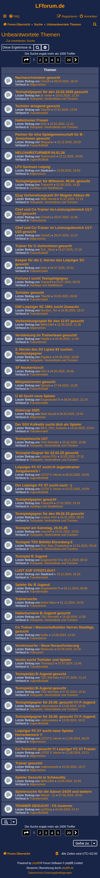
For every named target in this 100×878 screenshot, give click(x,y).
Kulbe (44, 635)
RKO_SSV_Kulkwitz (54, 428)
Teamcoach (48, 156)
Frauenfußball (39, 145)
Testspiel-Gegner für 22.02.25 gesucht (46, 453)
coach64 (46, 531)
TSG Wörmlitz (50, 442)
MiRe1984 (47, 324)
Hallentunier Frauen (31, 120)
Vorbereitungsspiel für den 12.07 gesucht (49, 321)
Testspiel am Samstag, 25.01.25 (41, 528)
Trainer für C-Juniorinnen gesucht (43, 246)
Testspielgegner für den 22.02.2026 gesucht (51, 92)
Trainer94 (47, 184)
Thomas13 (47, 663)
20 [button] (69, 59)
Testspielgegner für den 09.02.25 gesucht (49, 514)
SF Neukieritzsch (29, 368)
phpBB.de (68, 867)
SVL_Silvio (48, 249)
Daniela (45, 385)
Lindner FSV (49, 456)
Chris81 (46, 81)
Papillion (46, 338)
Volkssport (36, 652)
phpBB (36, 863)
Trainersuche (26, 599)
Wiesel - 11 (48, 795)
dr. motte (46, 95)
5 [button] (58, 59)
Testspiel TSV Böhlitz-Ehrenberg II (43, 542)
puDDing (46, 809)
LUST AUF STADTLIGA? (35, 570)
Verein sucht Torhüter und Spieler (43, 660)
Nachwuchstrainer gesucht (37, 78)
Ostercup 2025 (27, 410)
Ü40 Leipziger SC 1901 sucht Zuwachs (47, 307)
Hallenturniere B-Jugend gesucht (42, 613)
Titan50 (45, 109)
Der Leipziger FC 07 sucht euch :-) (43, 485)
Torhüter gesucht (29, 293)
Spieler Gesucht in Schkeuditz (40, 777)
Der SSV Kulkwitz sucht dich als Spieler (48, 424)
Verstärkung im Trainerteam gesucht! (46, 335)
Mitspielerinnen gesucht (35, 382)
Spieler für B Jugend (32, 585)
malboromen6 (49, 766)
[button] (26, 60)
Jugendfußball (39, 159)
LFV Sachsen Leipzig (32, 167)
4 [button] (52, 59)
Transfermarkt (39, 112)
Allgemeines (38, 84)
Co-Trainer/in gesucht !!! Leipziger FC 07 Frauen (55, 749)
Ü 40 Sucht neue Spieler (35, 396)
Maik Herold (48, 198)
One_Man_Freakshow (55, 545)
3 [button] (46, 59)
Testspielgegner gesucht (35, 499)
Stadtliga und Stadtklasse (46, 187)
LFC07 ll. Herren (51, 474)
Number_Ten (49, 310)
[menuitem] (14, 16)
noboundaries (49, 706)
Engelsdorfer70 (51, 399)
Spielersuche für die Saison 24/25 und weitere (53, 792)
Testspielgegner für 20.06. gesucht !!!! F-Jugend (55, 702)
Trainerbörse (38, 220)
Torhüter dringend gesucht (37, 106)
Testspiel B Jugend (31, 556)
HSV (44, 123)
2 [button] (40, 59)
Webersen (47, 649)
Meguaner (47, 142)
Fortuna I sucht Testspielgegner (41, 278)
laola (44, 267)
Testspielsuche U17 (31, 439)
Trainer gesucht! (29, 763)
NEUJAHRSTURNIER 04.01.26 (40, 153)
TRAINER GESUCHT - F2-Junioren (43, 806)
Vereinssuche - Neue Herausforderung (47, 645)
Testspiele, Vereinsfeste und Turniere (54, 98)
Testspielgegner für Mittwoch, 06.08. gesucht (52, 181)
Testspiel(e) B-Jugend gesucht (40, 674)
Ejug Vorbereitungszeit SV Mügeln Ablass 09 (52, 195)
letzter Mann (49, 602)
